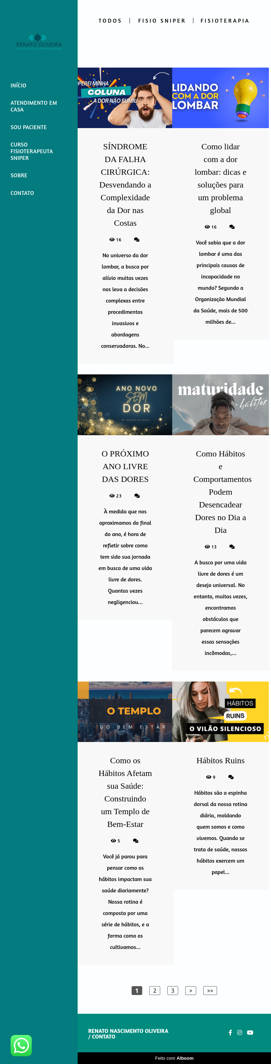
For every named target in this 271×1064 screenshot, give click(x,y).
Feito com (174, 1058)
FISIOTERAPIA (225, 20)
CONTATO (22, 192)
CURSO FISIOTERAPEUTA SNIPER (32, 151)
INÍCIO (18, 85)
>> (210, 990)
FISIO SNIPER (162, 20)
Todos (110, 20)
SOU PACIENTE (29, 127)
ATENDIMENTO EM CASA (34, 106)
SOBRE (19, 175)
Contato (103, 1036)
